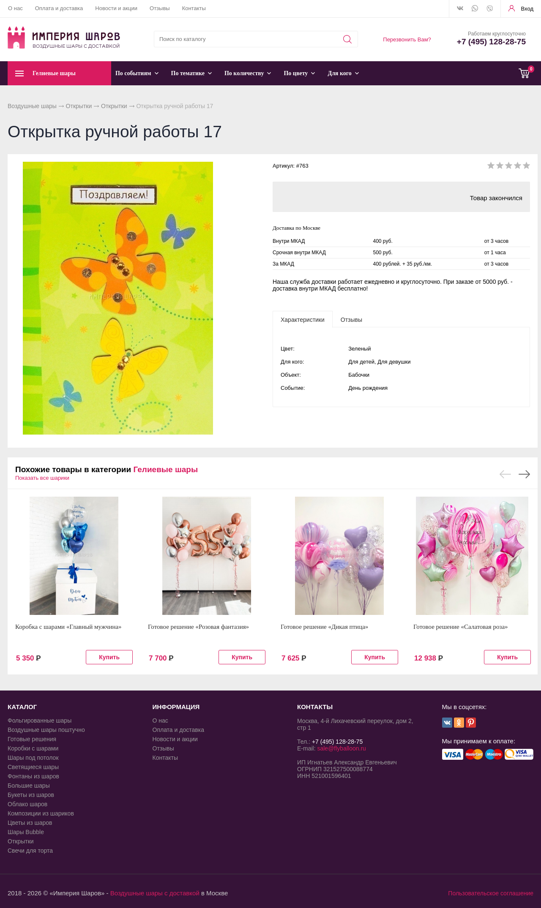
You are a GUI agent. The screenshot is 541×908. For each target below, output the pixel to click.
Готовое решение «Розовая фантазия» (198, 626)
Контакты (194, 8)
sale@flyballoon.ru (341, 748)
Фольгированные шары (39, 720)
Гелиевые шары (165, 469)
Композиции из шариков (41, 813)
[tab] (303, 319)
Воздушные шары (32, 106)
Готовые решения (32, 739)
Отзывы (160, 8)
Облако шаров (27, 804)
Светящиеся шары (33, 767)
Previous (505, 474)
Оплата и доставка (59, 8)
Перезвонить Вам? (407, 39)
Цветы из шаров (30, 822)
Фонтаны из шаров (33, 776)
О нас (15, 8)
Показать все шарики (42, 478)
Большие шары (29, 785)
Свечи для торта (30, 850)
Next (524, 474)
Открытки (79, 106)
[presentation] (302, 319)
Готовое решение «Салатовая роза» (460, 626)
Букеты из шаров (31, 794)
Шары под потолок (33, 757)
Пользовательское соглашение (490, 893)
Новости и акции (116, 8)
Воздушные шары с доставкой (154, 893)
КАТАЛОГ (22, 706)
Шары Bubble (26, 832)
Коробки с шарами (33, 748)
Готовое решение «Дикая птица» (324, 626)
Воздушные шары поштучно (46, 729)
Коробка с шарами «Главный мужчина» (68, 626)
